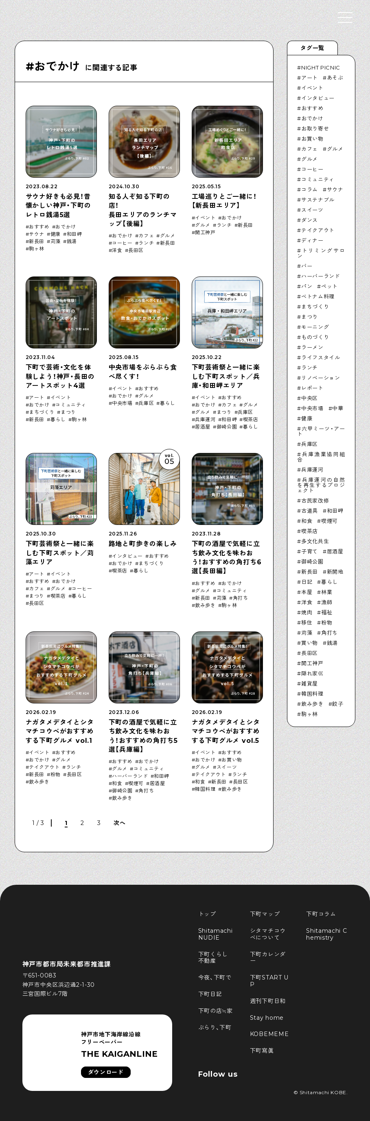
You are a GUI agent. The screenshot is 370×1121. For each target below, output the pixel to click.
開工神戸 (205, 232)
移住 (306, 622)
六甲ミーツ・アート (321, 431)
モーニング (315, 327)
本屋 (306, 592)
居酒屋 (202, 426)
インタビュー (127, 556)
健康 (55, 234)
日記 (306, 582)
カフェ (146, 235)
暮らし (58, 419)
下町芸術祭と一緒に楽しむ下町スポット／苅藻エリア (60, 553)
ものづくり (315, 337)
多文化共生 (315, 541)
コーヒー (122, 243)
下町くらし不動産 (213, 958)
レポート (312, 388)
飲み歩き (205, 605)
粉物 (55, 774)
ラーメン (312, 347)
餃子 (337, 704)
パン (306, 286)
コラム (309, 189)
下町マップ (265, 914)
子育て (309, 551)
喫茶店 (250, 419)
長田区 (136, 250)
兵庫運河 (205, 419)
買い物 (309, 643)
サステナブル (318, 199)
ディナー (312, 240)
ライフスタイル (320, 357)
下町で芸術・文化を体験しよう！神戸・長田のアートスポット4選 (60, 377)
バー (306, 266)
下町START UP (269, 981)
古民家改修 (315, 500)
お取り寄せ (315, 128)
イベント (205, 217)
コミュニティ (70, 405)
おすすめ (39, 226)
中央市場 (122, 403)
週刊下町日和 (268, 1001)
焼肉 (306, 612)
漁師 (326, 602)
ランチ (146, 243)
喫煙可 (136, 783)
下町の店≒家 (215, 1010)
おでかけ (65, 226)
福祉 (326, 612)
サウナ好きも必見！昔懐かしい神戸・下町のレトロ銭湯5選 (58, 206)
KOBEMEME (269, 1034)
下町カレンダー (268, 958)
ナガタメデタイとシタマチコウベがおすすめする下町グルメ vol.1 (60, 731)
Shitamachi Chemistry (326, 934)
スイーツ (227, 767)
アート (36, 397)
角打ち (240, 598)
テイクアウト (44, 767)
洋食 (117, 250)
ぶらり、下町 (215, 1027)
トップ (207, 914)
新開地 (335, 571)
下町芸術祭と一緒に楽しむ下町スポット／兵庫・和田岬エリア (226, 377)
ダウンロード (106, 1072)
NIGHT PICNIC (320, 67)
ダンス (309, 220)
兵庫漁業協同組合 (321, 457)
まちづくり (42, 412)
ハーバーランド (130, 776)
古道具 (309, 510)
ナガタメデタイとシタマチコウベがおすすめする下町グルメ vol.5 (226, 731)
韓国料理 (205, 789)
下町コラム (321, 914)
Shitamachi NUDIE (216, 934)
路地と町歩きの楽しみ (143, 544)
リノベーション (320, 377)
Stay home (267, 1017)
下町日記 (210, 994)
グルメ (167, 235)
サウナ (36, 234)
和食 (117, 783)
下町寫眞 (262, 1050)
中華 (337, 408)
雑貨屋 (309, 683)
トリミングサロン (321, 253)
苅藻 (55, 241)
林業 (326, 592)
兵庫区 (146, 403)
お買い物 (231, 759)
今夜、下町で (215, 977)
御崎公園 (227, 426)
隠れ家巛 (312, 673)
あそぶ (335, 77)
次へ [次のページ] (119, 823)
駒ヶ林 (36, 248)
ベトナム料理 (318, 296)
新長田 (36, 241)
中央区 (309, 398)
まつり (68, 412)
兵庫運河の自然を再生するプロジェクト (321, 485)
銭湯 (72, 241)
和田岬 (74, 234)
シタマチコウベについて (268, 934)
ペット (329, 286)
